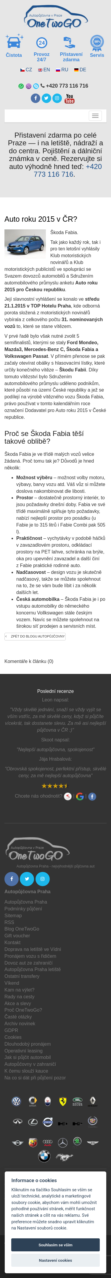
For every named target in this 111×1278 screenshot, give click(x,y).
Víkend (11, 983)
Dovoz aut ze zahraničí (28, 962)
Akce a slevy (17, 1003)
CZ (29, 69)
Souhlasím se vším (55, 1244)
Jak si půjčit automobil (27, 1057)
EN (47, 69)
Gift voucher (17, 935)
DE (83, 69)
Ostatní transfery (21, 976)
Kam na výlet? (19, 989)
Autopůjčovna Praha (25, 901)
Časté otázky (18, 1016)
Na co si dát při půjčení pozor (35, 1077)
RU (64, 69)
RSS (9, 922)
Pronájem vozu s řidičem (30, 956)
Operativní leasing (23, 1050)
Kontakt (12, 942)
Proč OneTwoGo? (23, 1010)
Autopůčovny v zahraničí (30, 1064)
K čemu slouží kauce (26, 1070)
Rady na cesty (19, 996)
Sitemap (13, 915)
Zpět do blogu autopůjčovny (35, 636)
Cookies (13, 1037)
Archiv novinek (19, 1023)
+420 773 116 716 (68, 170)
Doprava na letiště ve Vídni (32, 949)
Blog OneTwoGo (21, 928)
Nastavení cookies (55, 1260)
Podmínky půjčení (23, 908)
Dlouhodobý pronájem (27, 1044)
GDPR (11, 1030)
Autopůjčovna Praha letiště (32, 969)
